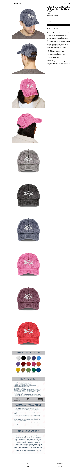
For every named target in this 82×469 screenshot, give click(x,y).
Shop (62, 3)
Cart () (69, 3)
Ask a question (56, 28)
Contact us (28, 466)
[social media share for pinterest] (52, 28)
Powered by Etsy (59, 466)
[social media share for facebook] (47, 28)
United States (53, 15)
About (65, 3)
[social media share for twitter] (49, 28)
